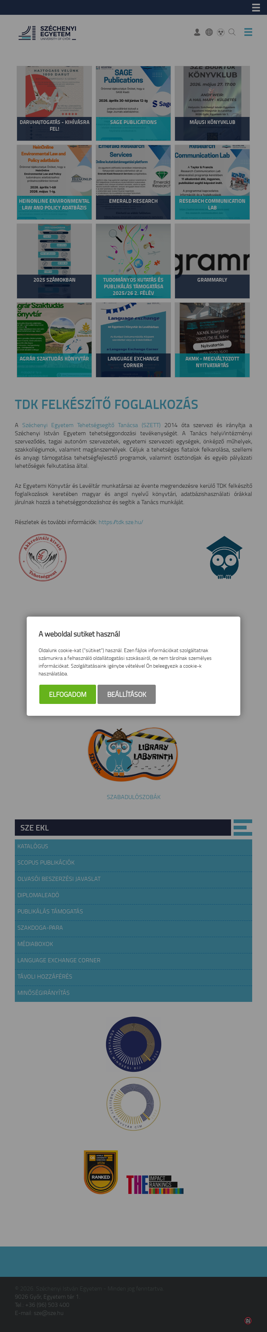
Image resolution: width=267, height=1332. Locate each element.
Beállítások (126, 694)
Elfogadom (67, 694)
